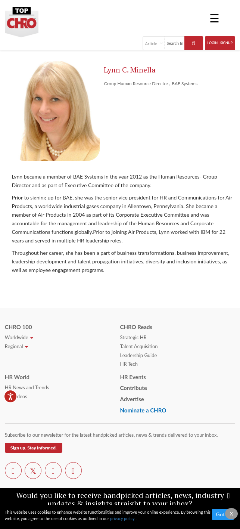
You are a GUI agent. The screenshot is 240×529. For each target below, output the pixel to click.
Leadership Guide (138, 355)
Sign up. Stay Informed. (33, 448)
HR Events (133, 377)
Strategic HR (133, 337)
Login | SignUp (220, 43)
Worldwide (19, 337)
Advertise (132, 399)
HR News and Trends (27, 387)
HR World (17, 377)
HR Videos (16, 396)
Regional (16, 346)
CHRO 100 (18, 327)
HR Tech (128, 364)
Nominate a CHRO (143, 410)
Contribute (133, 387)
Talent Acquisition (139, 346)
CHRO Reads (136, 327)
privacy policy (122, 518)
